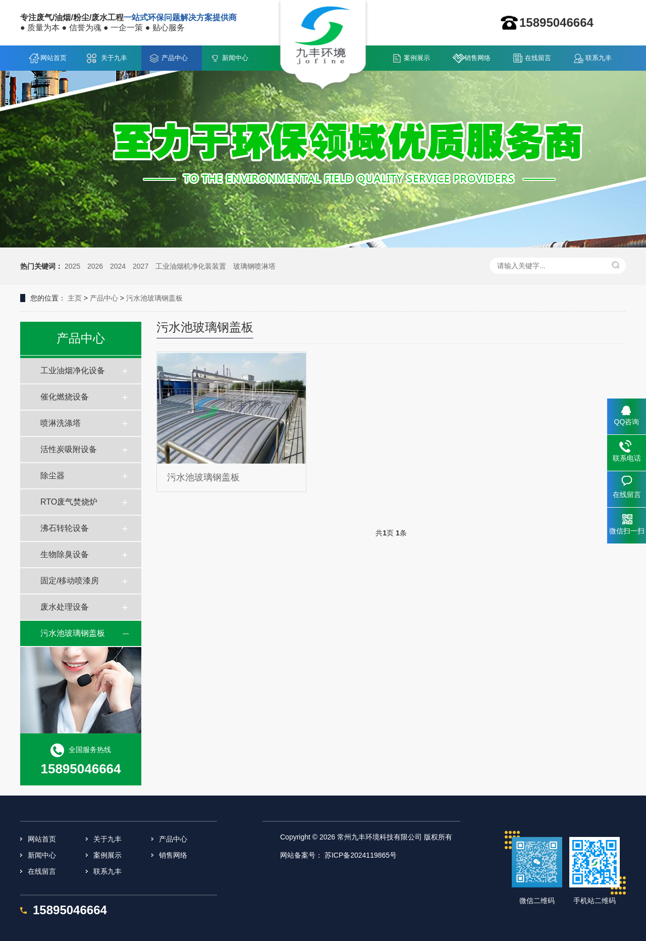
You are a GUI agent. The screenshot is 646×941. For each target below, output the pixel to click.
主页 (75, 298)
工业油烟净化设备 (72, 370)
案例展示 (417, 58)
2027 (140, 266)
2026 (95, 266)
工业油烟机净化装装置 (190, 266)
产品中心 (175, 58)
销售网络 (477, 58)
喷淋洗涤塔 (60, 423)
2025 (72, 266)
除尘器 (52, 475)
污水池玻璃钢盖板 (154, 298)
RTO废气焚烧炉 (68, 502)
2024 (118, 266)
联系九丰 (598, 58)
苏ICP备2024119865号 (361, 855)
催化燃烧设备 (64, 396)
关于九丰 (114, 58)
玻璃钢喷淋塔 (254, 266)
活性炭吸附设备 (68, 449)
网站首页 (53, 58)
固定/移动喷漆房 (69, 580)
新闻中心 (235, 58)
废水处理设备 (64, 607)
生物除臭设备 (64, 554)
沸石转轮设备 (64, 528)
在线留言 (538, 58)
